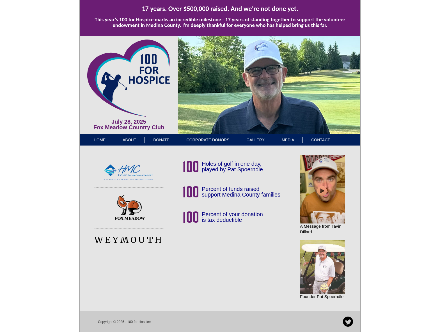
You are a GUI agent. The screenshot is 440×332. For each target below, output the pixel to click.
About (129, 140)
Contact (320, 140)
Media (288, 140)
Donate (161, 140)
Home (100, 140)
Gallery (256, 140)
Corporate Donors (208, 140)
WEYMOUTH (129, 239)
